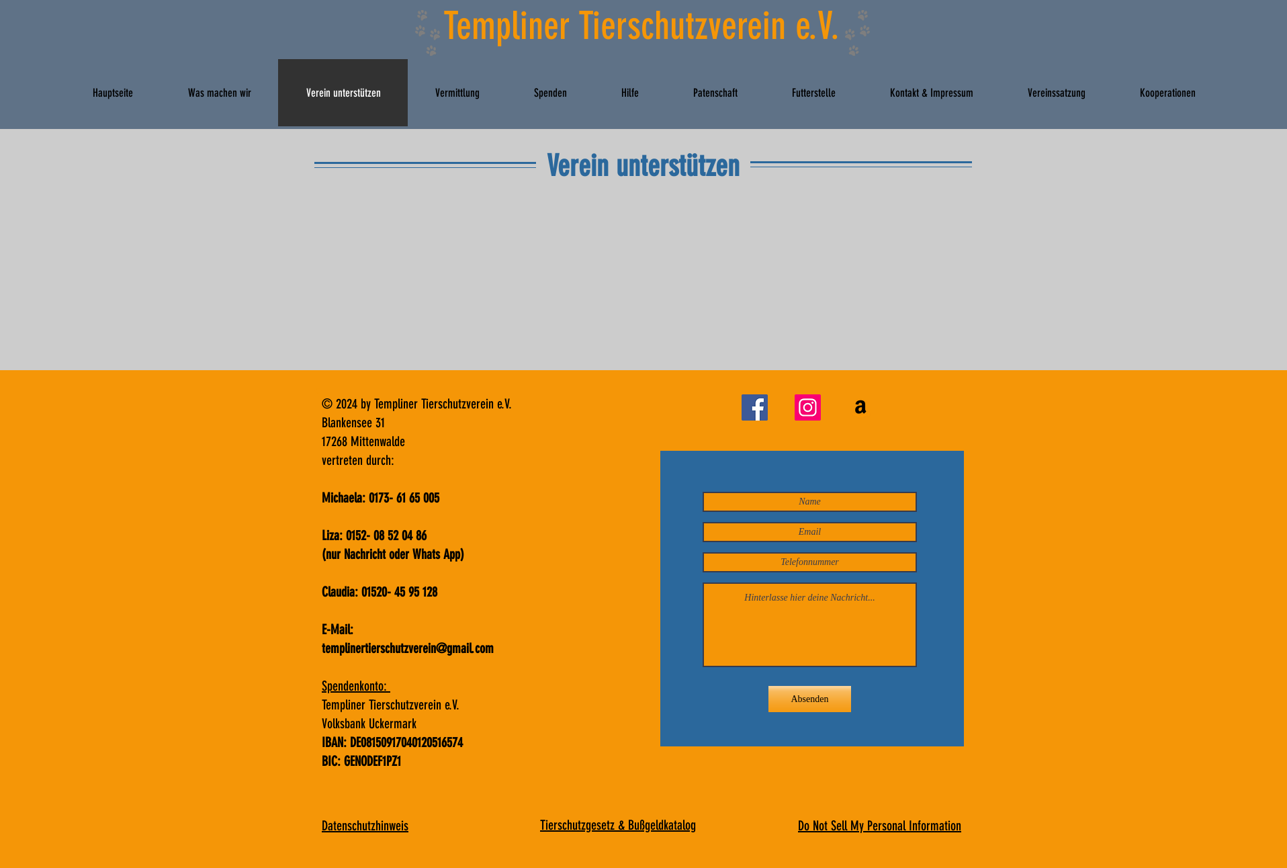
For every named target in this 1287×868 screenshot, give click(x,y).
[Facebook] (755, 407)
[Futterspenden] (861, 407)
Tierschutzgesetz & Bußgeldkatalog (618, 825)
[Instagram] (808, 407)
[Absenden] (809, 699)
